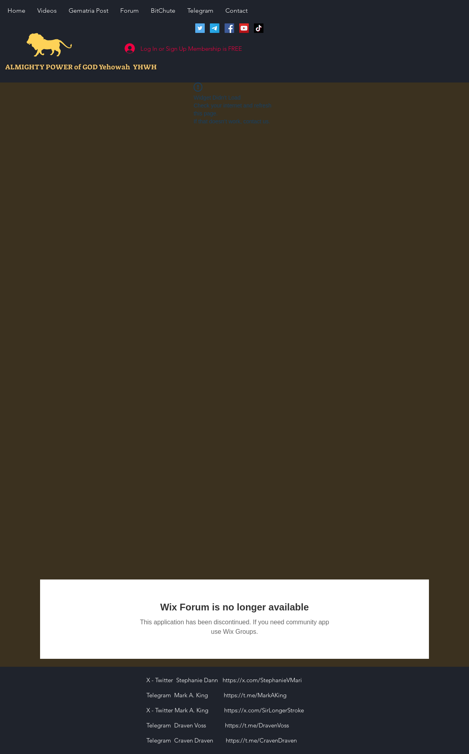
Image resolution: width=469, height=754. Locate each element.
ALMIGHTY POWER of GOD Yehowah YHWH (81, 67)
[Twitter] (200, 28)
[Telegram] (214, 28)
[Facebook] (229, 28)
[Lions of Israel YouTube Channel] (244, 28)
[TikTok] (258, 28)
